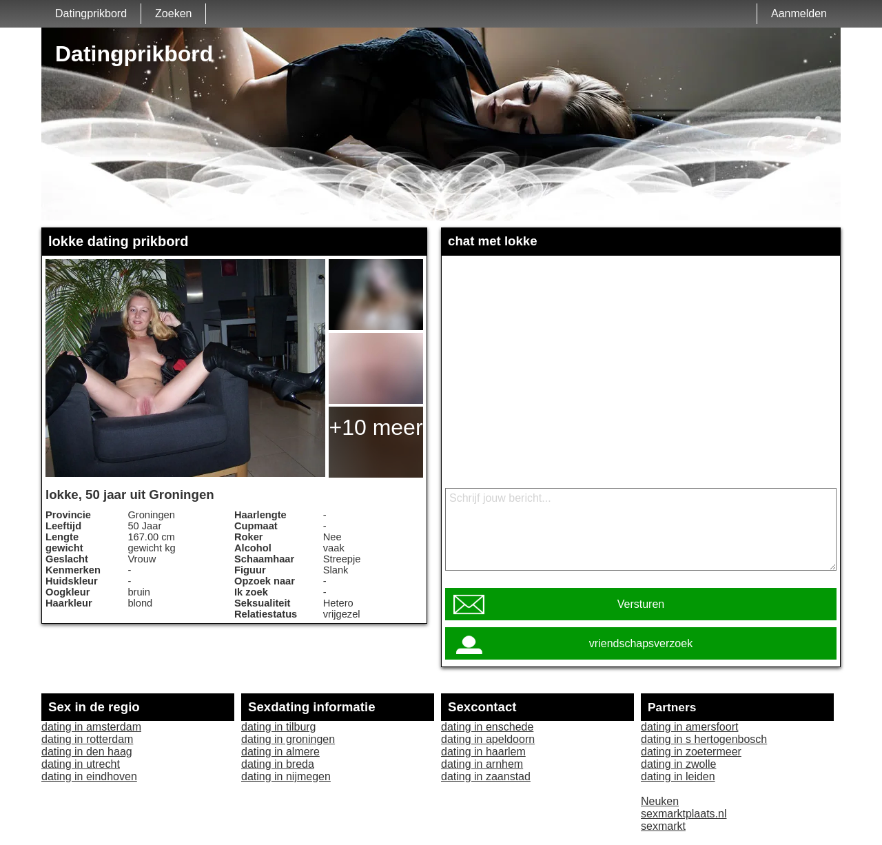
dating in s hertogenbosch (704, 739)
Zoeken (173, 13)
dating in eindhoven (89, 776)
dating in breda (277, 764)
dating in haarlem (483, 751)
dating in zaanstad (486, 776)
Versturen (640, 604)
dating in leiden (678, 776)
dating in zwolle (678, 764)
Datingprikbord (91, 13)
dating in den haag (86, 751)
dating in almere (280, 751)
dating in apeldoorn (488, 739)
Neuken (660, 801)
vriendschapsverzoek (641, 643)
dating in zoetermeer (691, 751)
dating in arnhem (482, 764)
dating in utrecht (80, 764)
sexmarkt (663, 826)
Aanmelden (799, 13)
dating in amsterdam (91, 727)
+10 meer (375, 427)
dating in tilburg (278, 727)
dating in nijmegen (286, 776)
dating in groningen (288, 739)
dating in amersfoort (689, 727)
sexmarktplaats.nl (684, 813)
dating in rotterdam (87, 739)
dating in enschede (487, 727)
